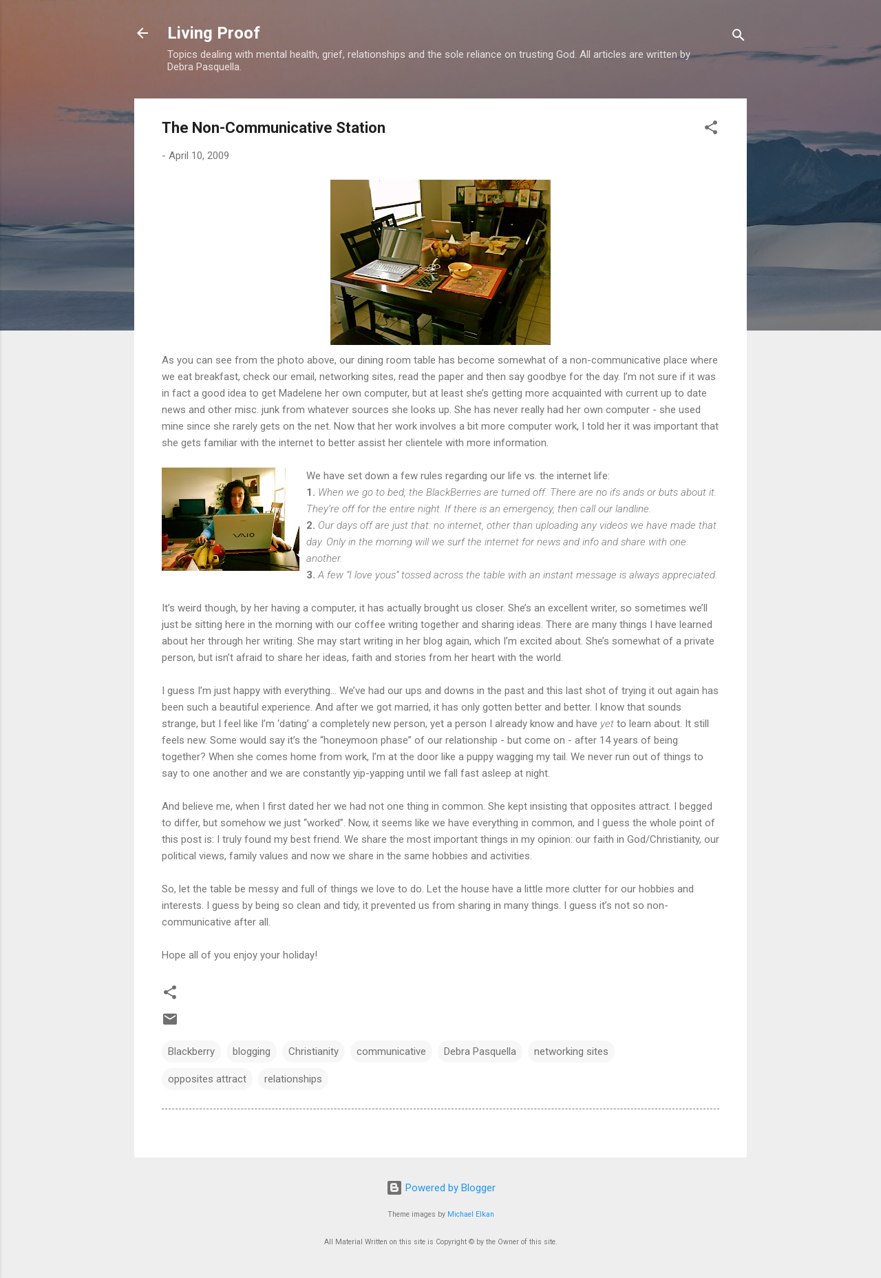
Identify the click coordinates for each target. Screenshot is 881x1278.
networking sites (571, 1051)
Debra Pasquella (480, 1051)
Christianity (313, 1051)
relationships (293, 1079)
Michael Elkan (470, 1214)
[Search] (738, 38)
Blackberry (191, 1051)
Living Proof (213, 33)
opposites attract (207, 1079)
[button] (711, 129)
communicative (391, 1051)
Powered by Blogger (441, 1188)
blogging (251, 1051)
